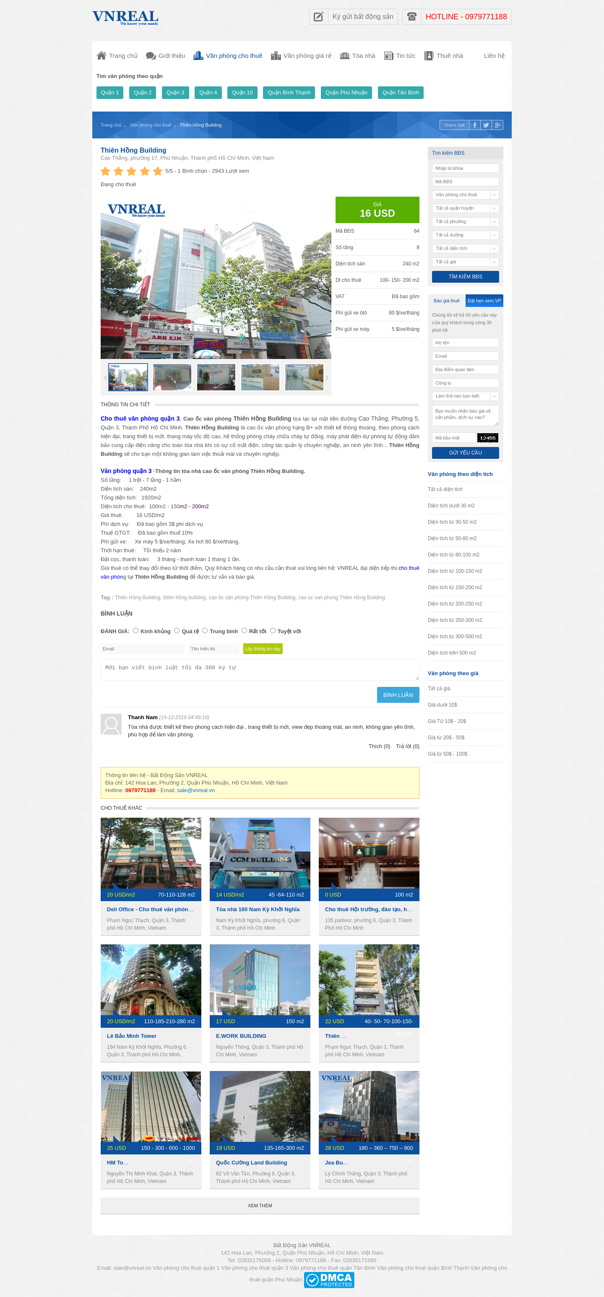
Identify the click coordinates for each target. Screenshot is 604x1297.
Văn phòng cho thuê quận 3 (254, 1270)
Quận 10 (242, 92)
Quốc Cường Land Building (251, 1165)
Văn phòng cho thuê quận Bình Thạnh (423, 1270)
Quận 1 (110, 92)
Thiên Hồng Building (134, 150)
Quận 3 (175, 92)
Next (326, 377)
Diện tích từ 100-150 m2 (455, 571)
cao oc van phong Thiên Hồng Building (342, 597)
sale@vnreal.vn (196, 793)
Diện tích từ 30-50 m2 (452, 522)
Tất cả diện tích (445, 489)
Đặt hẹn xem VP (484, 300)
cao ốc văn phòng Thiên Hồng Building (252, 597)
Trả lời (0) (407, 749)
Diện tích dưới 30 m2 (451, 506)
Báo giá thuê (447, 300)
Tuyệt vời (289, 631)
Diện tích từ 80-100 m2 (453, 555)
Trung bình (224, 631)
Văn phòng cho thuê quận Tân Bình (332, 1270)
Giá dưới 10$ (442, 705)
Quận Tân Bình (401, 92)
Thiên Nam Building (350, 1038)
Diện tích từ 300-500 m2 (455, 636)
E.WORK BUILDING (241, 1038)
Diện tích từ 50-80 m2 (452, 538)
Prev (105, 377)
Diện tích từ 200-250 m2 (455, 604)
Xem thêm (260, 1208)
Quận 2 (142, 92)
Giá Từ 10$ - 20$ (447, 721)
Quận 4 (208, 92)
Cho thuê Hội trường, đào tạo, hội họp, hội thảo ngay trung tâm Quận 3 (416, 912)
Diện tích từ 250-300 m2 (455, 620)
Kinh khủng (156, 631)
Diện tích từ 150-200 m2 (455, 587)
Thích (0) (380, 749)
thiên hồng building (184, 597)
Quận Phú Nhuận (346, 92)
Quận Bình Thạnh (289, 92)
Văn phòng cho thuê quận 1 (186, 1270)
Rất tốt (257, 631)
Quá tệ (190, 631)
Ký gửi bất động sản (363, 16)
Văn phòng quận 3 (126, 471)
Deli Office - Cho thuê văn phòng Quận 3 (159, 912)
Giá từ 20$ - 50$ (446, 738)
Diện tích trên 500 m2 (452, 653)
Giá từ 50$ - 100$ (447, 754)
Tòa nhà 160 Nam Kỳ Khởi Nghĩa (257, 912)
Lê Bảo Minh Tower (131, 1038)
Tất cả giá (439, 688)
